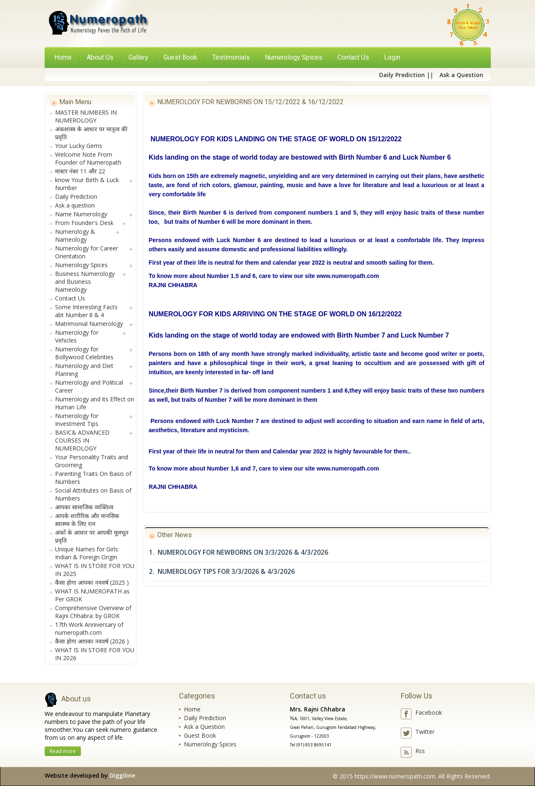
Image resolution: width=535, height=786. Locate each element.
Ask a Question (204, 727)
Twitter (425, 732)
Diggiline (122, 775)
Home (63, 57)
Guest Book (200, 735)
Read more (63, 751)
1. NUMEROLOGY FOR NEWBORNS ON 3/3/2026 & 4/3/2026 (238, 552)
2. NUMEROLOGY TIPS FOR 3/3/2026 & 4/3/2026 (222, 571)
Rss (420, 751)
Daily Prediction (205, 718)
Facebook (428, 712)
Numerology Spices (210, 744)
